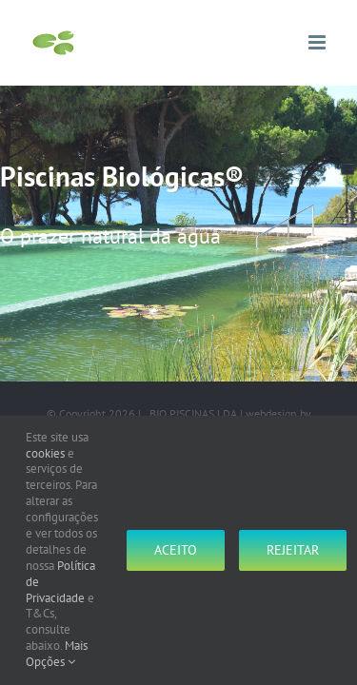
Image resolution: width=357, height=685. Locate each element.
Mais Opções (57, 653)
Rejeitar (293, 549)
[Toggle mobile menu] (318, 42)
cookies (45, 453)
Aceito (175, 549)
